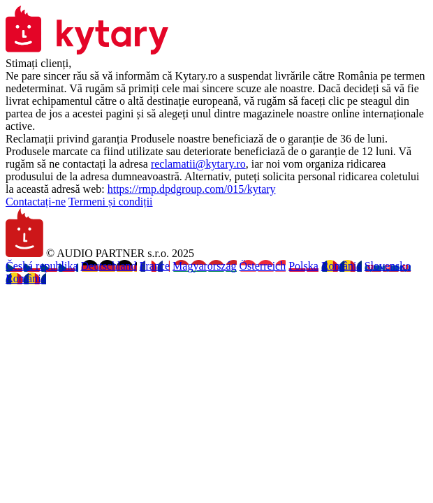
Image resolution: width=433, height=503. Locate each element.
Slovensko (388, 266)
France (155, 266)
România (341, 266)
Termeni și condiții (110, 201)
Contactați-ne (36, 201)
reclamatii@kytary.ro (198, 164)
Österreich (263, 266)
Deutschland (109, 266)
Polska (303, 266)
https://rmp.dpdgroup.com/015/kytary (192, 189)
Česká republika (42, 266)
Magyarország (205, 266)
